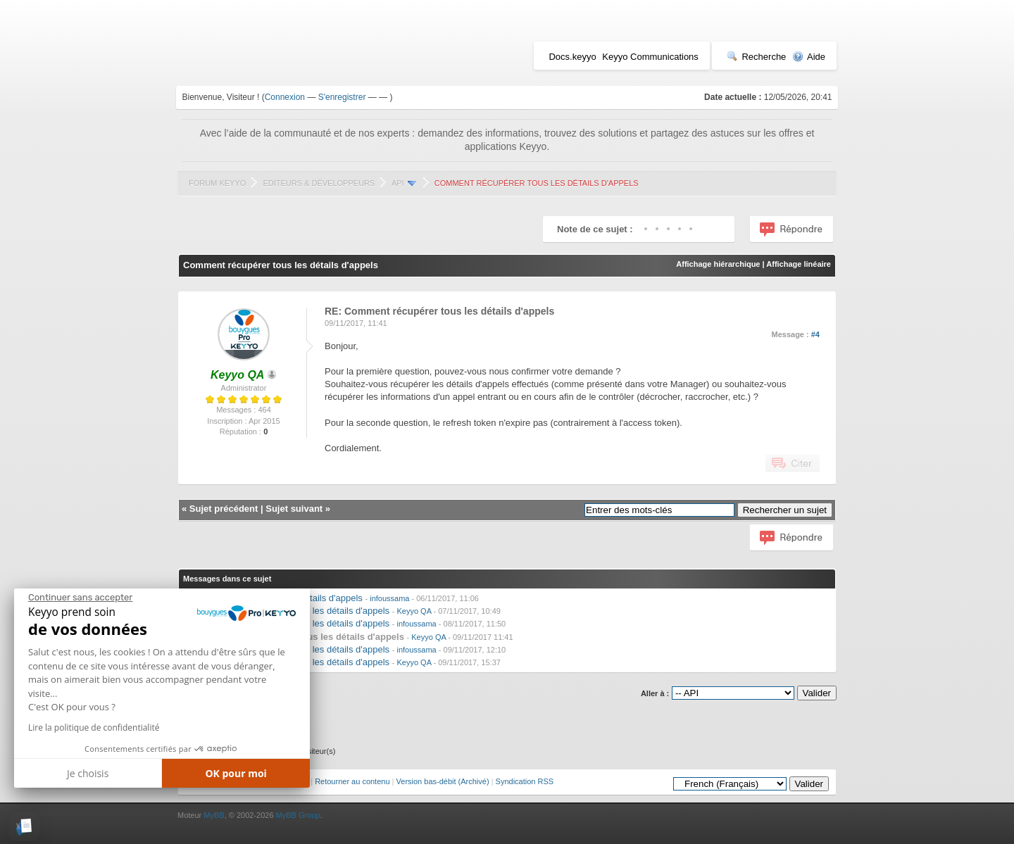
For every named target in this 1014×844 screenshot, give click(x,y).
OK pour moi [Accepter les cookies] (236, 773)
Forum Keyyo (217, 183)
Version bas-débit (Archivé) (442, 781)
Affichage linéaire (798, 264)
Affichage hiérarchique (718, 264)
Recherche (756, 56)
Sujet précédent (223, 508)
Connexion (285, 97)
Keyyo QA (413, 611)
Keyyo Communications (650, 56)
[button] (24, 826)
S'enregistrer (342, 97)
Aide (808, 56)
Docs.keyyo (572, 56)
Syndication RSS (525, 781)
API (398, 183)
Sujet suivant (294, 508)
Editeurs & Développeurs (319, 183)
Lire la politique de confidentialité (93, 727)
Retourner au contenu (352, 781)
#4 (815, 334)
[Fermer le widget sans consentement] (80, 598)
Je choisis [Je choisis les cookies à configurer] (87, 773)
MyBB (214, 815)
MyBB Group (298, 815)
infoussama (389, 598)
